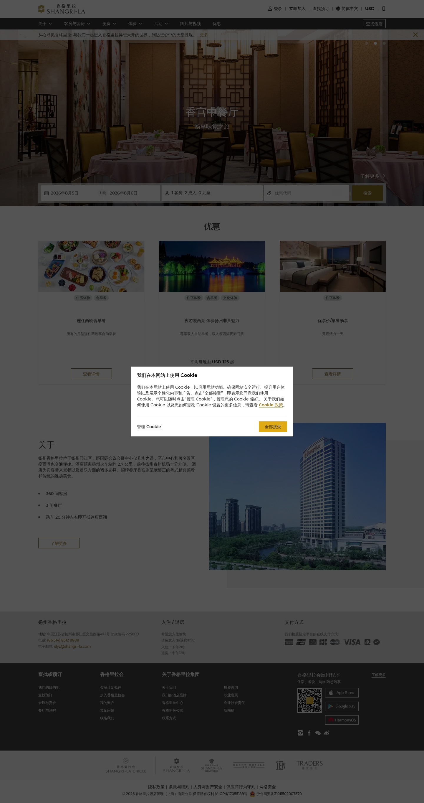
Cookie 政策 (271, 405)
